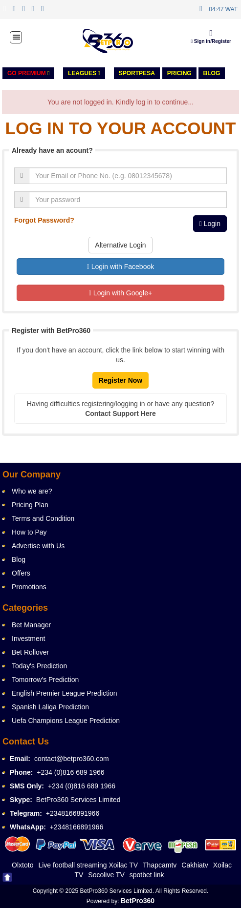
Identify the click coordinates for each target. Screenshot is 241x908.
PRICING (179, 73)
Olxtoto (22, 865)
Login (209, 223)
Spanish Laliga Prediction (50, 707)
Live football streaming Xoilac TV (88, 865)
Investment (28, 638)
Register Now (120, 380)
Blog (211, 73)
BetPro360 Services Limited (78, 800)
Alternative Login (120, 245)
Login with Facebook (120, 266)
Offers (21, 573)
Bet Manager (31, 625)
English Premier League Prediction (64, 693)
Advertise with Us (38, 546)
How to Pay (29, 532)
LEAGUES (84, 73)
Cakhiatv (194, 865)
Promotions (29, 587)
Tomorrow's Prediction (45, 679)
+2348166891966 (72, 813)
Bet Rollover (30, 652)
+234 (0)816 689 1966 (70, 772)
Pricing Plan (30, 505)
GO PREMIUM (28, 73)
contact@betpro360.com (71, 759)
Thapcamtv (159, 865)
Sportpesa (137, 73)
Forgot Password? (44, 220)
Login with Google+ (120, 293)
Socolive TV (106, 875)
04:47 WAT (223, 9)
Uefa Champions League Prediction (66, 720)
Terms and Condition (43, 518)
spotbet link (147, 875)
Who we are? (32, 491)
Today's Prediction (39, 666)
